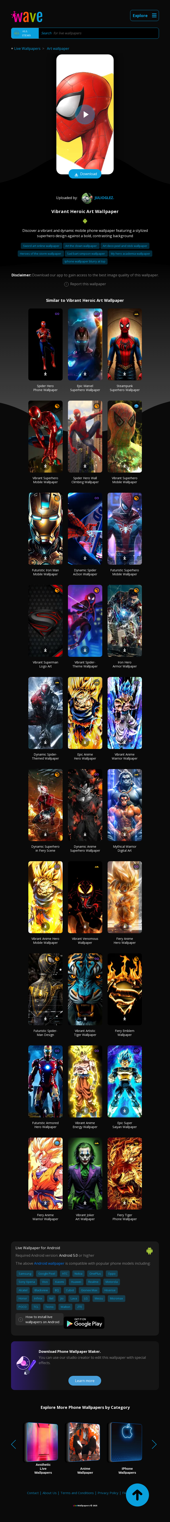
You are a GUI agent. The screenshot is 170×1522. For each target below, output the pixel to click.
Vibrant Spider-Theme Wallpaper (85, 664)
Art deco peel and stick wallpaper (125, 246)
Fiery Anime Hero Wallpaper (125, 940)
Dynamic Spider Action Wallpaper (85, 572)
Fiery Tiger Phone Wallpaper (124, 1217)
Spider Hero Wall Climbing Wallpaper (85, 480)
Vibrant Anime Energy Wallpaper (85, 1125)
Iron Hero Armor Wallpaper (125, 664)
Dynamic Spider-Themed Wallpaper (45, 756)
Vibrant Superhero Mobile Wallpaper (45, 480)
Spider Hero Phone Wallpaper (45, 388)
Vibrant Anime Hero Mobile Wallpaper (45, 940)
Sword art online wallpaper (41, 246)
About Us (49, 1493)
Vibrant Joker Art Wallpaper (85, 1217)
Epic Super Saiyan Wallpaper (124, 1125)
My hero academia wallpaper (130, 254)
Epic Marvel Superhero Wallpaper (85, 388)
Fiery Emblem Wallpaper (124, 1033)
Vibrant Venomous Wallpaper (85, 940)
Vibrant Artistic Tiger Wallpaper (85, 1033)
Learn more (85, 1380)
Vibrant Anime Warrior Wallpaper (124, 756)
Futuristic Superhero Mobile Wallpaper (124, 572)
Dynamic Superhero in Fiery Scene (45, 848)
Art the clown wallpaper (81, 246)
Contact (33, 1493)
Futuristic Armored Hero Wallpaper (45, 1125)
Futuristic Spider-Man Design (45, 1033)
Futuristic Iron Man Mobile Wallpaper (45, 572)
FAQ (125, 1493)
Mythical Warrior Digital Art (124, 848)
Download (85, 174)
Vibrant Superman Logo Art (45, 664)
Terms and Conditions (77, 1493)
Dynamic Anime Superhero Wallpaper (85, 848)
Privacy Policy (108, 1493)
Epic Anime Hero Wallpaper (85, 756)
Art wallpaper (58, 48)
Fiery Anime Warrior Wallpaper (45, 1217)
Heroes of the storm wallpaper (41, 254)
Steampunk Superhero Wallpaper (125, 388)
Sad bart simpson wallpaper (86, 254)
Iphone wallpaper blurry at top (85, 261)
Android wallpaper (49, 1263)
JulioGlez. (97, 197)
